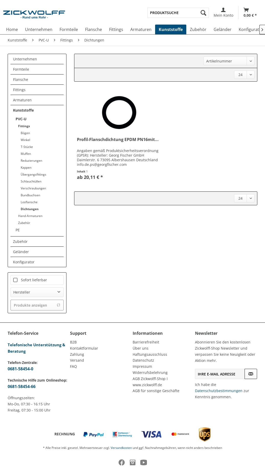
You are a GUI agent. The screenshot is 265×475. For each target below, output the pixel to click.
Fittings (19, 89)
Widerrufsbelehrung (150, 372)
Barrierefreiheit (146, 342)
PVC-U (21, 118)
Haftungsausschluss (150, 354)
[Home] (12, 29)
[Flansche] (94, 29)
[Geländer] (222, 29)
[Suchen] (203, 13)
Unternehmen (25, 59)
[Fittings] (116, 29)
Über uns (140, 348)
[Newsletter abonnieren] (251, 374)
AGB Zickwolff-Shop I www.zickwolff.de (150, 381)
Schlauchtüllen (31, 181)
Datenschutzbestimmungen (219, 390)
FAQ (73, 366)
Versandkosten (121, 448)
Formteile (21, 69)
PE (18, 230)
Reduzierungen (31, 160)
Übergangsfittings (33, 174)
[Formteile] (69, 29)
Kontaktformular (84, 348)
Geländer (21, 251)
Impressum (142, 366)
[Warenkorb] (250, 12)
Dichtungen (30, 209)
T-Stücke (27, 147)
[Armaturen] (141, 29)
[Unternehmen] (38, 29)
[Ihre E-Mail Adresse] (220, 374)
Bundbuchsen (30, 195)
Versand (77, 360)
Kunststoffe (23, 110)
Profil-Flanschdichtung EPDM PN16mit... (118, 139)
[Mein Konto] (223, 12)
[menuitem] (178, 13)
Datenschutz (143, 360)
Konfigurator (23, 262)
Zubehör (24, 223)
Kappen (26, 167)
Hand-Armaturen (30, 216)
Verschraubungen (33, 188)
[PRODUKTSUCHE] (178, 13)
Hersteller (21, 292)
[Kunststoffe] (170, 29)
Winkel (25, 140)
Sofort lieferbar (34, 279)
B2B (73, 342)
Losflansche (29, 202)
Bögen (25, 133)
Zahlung (77, 354)
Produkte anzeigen (37, 305)
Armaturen (22, 100)
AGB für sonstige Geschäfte (156, 390)
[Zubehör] (198, 29)
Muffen (26, 154)
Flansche (20, 79)
